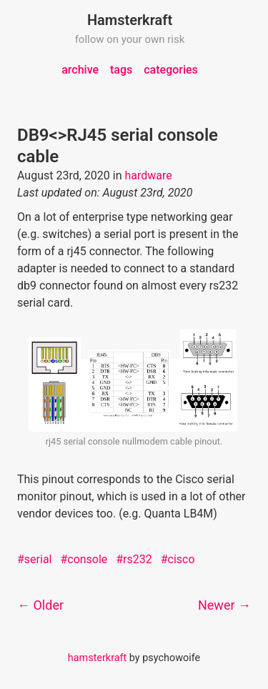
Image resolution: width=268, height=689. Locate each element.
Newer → (224, 605)
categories (171, 69)
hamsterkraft (97, 658)
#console (83, 559)
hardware (148, 175)
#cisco (178, 559)
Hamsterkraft (129, 20)
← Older (40, 605)
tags (121, 69)
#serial (34, 559)
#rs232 (134, 559)
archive (80, 69)
